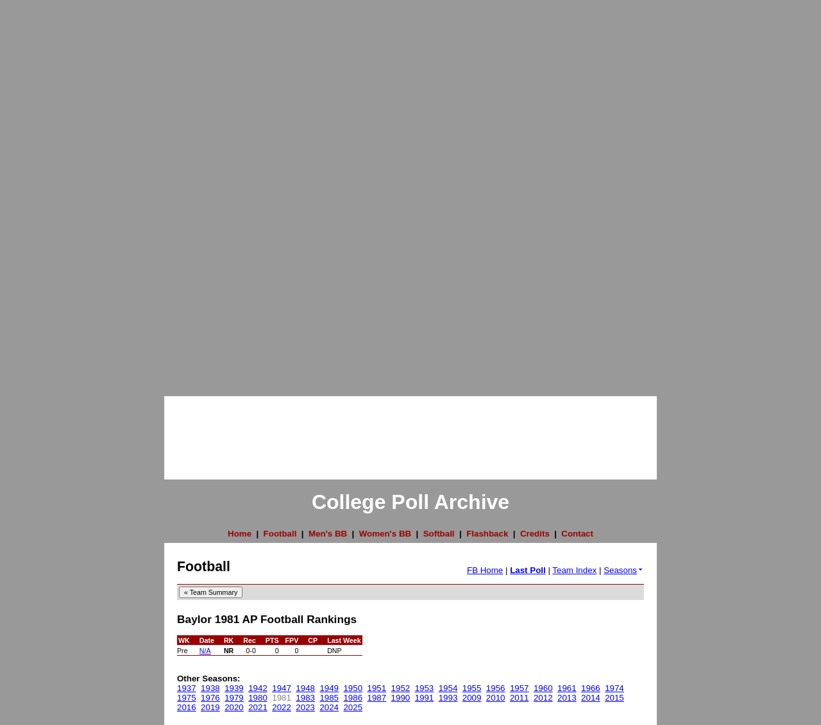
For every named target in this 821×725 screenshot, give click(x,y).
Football (280, 533)
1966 (590, 688)
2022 (281, 707)
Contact (577, 533)
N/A (205, 650)
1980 (257, 698)
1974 (614, 688)
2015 (614, 698)
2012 (543, 698)
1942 (257, 688)
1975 (186, 698)
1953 (424, 688)
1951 (377, 688)
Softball (439, 533)
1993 (448, 698)
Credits (535, 533)
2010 (495, 698)
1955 (472, 688)
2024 (329, 707)
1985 (329, 698)
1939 (234, 688)
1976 (210, 698)
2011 (519, 698)
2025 (352, 707)
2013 (567, 698)
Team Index (574, 570)
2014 (590, 698)
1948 (305, 688)
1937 (186, 688)
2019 (210, 707)
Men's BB (328, 533)
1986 (352, 698)
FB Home (485, 570)
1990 (400, 698)
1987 (377, 698)
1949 (329, 688)
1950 (352, 688)
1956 (495, 688)
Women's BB (385, 533)
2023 (305, 707)
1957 (519, 688)
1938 (210, 688)
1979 (234, 698)
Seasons (624, 570)
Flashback (487, 533)
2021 (257, 707)
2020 (234, 707)
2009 (472, 698)
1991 (424, 698)
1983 (305, 698)
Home (239, 533)
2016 (186, 707)
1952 (400, 688)
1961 (567, 688)
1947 (281, 688)
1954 (448, 688)
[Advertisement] (51, 192)
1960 (543, 688)
